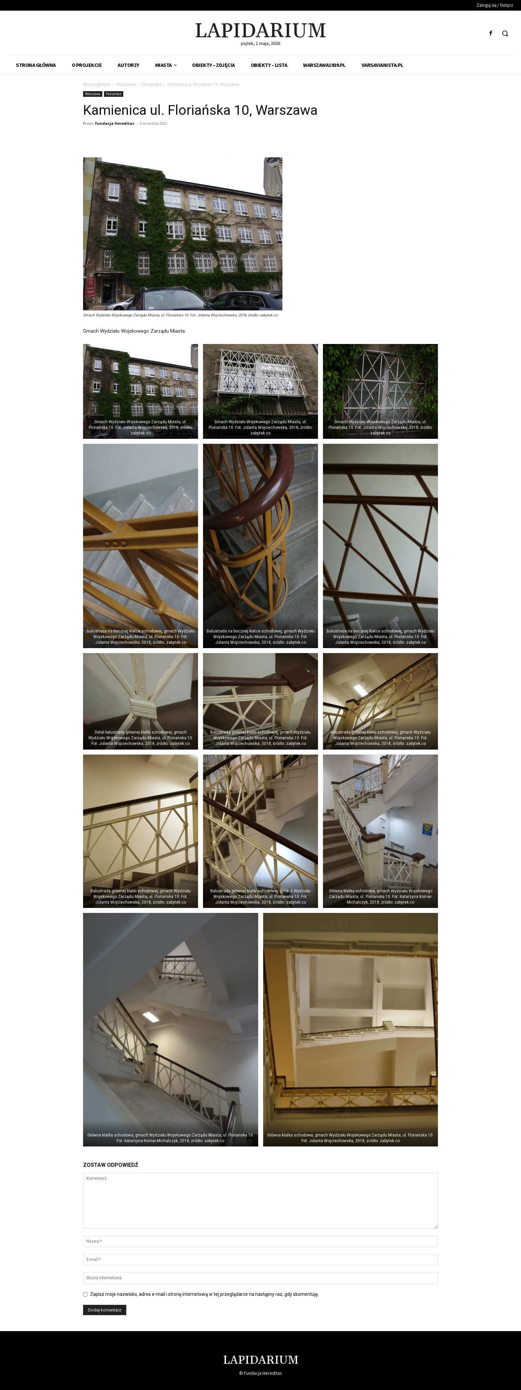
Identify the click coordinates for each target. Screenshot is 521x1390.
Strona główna (96, 84)
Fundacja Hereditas (114, 123)
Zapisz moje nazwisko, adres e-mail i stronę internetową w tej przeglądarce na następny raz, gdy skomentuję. (204, 1294)
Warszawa (126, 84)
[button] (505, 33)
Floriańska (151, 84)
